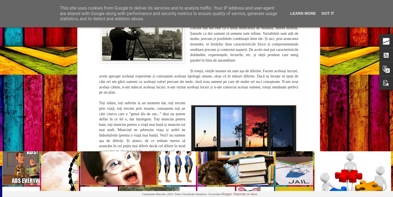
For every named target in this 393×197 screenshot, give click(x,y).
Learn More (303, 13)
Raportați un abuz (245, 194)
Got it (327, 13)
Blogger (227, 194)
